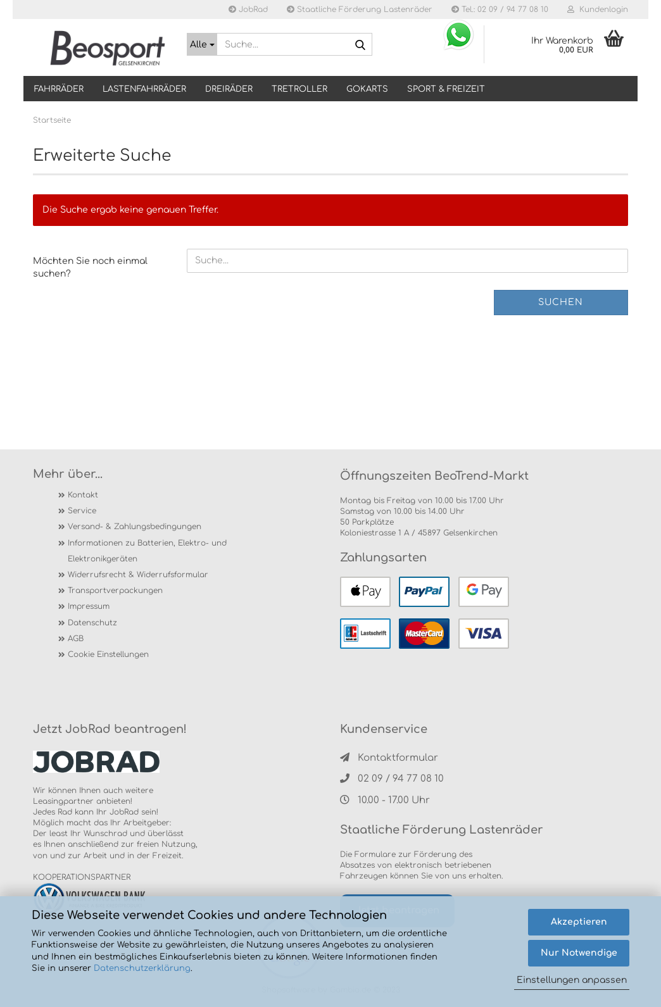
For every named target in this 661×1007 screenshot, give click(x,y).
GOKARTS (367, 89)
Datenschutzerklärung (142, 968)
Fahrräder (59, 89)
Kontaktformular (389, 758)
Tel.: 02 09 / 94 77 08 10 (499, 9)
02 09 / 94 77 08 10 (392, 778)
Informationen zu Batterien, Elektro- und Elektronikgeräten (147, 551)
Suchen (560, 302)
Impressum (89, 606)
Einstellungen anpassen (572, 980)
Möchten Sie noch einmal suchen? (90, 267)
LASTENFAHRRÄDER (144, 89)
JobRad (248, 9)
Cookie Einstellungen (108, 654)
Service (82, 510)
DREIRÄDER (229, 89)
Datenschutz (92, 622)
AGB (76, 638)
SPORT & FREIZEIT (446, 89)
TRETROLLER (299, 89)
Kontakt (83, 495)
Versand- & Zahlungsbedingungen (134, 526)
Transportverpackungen (115, 590)
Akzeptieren (579, 922)
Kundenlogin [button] (597, 9)
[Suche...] (202, 44)
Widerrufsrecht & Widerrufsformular (138, 574)
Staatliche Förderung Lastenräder (359, 9)
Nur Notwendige (579, 953)
